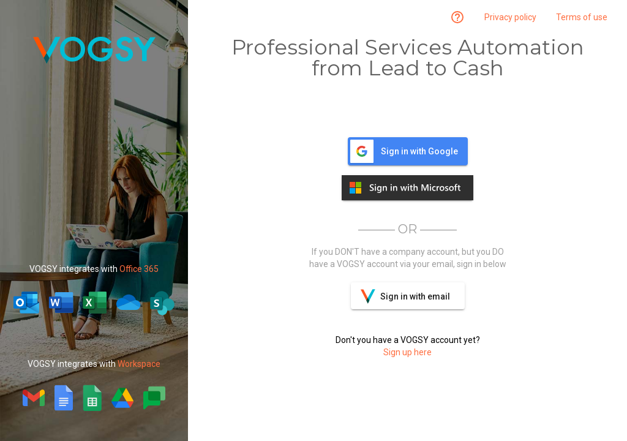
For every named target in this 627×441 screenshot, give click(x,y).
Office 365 (139, 269)
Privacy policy (510, 17)
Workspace (139, 364)
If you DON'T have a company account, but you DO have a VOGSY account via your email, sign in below (407, 258)
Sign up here (407, 352)
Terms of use (581, 17)
